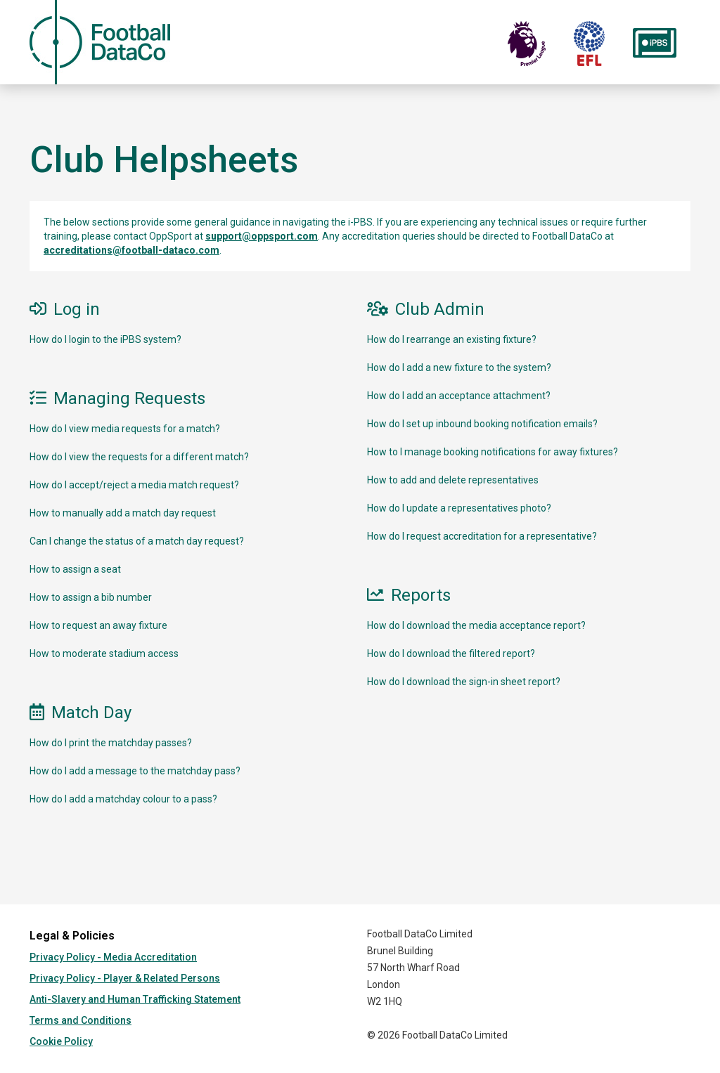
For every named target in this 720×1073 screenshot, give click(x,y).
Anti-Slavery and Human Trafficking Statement (135, 999)
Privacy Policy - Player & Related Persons (125, 978)
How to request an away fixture (98, 625)
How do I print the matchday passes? (111, 742)
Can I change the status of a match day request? (137, 541)
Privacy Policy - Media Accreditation (113, 957)
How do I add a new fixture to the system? (459, 367)
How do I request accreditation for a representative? (482, 536)
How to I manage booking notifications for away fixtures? (492, 451)
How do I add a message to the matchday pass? (135, 770)
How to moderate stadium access (104, 653)
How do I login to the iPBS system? (105, 339)
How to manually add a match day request (123, 513)
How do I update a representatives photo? (459, 508)
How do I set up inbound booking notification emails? (482, 423)
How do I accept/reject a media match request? (134, 484)
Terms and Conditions (80, 1020)
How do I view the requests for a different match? (139, 456)
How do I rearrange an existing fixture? (451, 339)
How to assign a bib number (91, 597)
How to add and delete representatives (453, 480)
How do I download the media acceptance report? (476, 625)
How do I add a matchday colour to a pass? (123, 799)
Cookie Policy (61, 1041)
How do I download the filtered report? (451, 653)
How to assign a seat (75, 569)
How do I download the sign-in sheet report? (463, 681)
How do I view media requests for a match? (125, 428)
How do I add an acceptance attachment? (459, 395)
